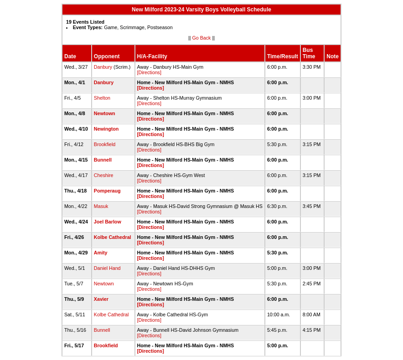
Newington (106, 129)
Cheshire (104, 175)
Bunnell (103, 159)
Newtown (104, 113)
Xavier (101, 299)
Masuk (101, 206)
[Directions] (149, 72)
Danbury (103, 67)
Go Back (201, 38)
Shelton (102, 98)
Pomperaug (107, 190)
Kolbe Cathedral (112, 237)
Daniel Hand (107, 268)
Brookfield (104, 144)
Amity (101, 252)
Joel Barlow (107, 221)
